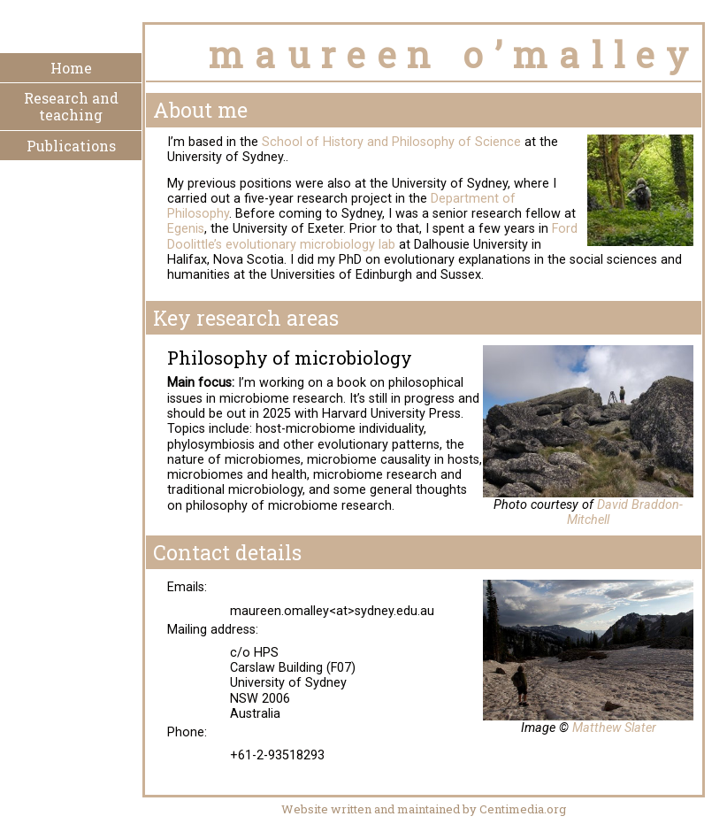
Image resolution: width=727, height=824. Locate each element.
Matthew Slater (614, 727)
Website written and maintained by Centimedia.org (423, 809)
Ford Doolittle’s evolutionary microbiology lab (372, 236)
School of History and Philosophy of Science (391, 142)
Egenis (185, 228)
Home (71, 67)
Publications (71, 145)
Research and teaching (71, 106)
